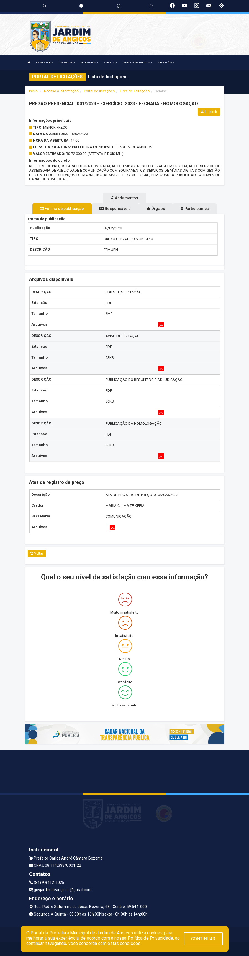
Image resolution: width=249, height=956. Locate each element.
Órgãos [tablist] (156, 208)
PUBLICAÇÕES (165, 62)
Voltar (36, 553)
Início (33, 91)
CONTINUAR (203, 939)
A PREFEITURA (44, 62)
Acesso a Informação (61, 91)
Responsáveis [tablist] (115, 208)
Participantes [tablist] (195, 208)
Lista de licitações (135, 91)
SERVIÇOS (110, 62)
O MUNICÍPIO (67, 62)
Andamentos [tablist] (124, 198)
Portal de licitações (99, 91)
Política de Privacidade (150, 938)
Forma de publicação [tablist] (62, 208)
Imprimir (209, 112)
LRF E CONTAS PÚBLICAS (137, 62)
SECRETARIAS (89, 62)
